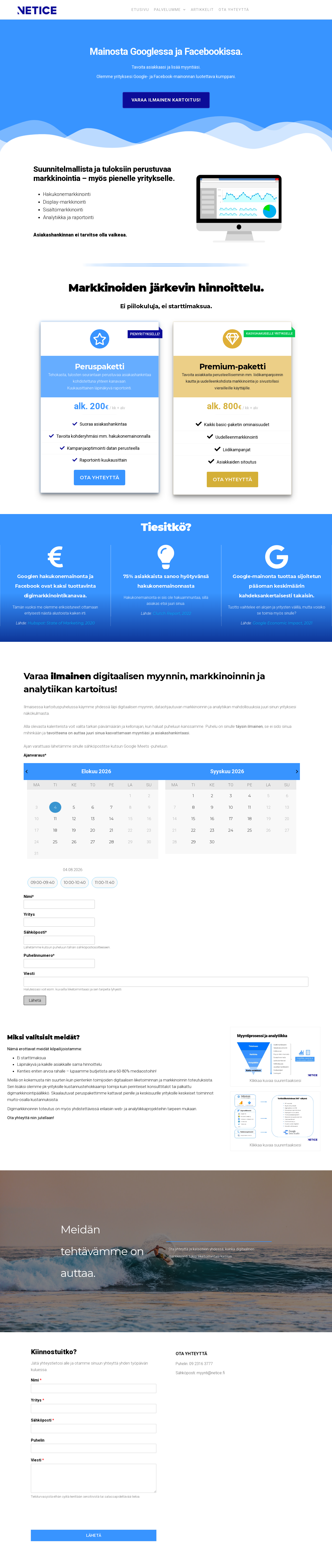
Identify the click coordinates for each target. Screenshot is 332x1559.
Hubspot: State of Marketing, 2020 (61, 623)
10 (231, 807)
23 (212, 830)
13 (93, 818)
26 (74, 841)
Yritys (29, 914)
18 (55, 830)
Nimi (29, 896)
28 (111, 841)
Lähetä (35, 1000)
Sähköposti (35, 932)
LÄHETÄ (93, 1535)
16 (212, 818)
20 (92, 830)
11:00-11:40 (104, 882)
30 (212, 841)
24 (230, 830)
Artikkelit (202, 9)
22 (193, 830)
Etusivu (140, 9)
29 (193, 841)
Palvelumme (167, 9)
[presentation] (67, 1522)
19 (74, 830)
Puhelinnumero (39, 955)
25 (55, 841)
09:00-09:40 (43, 882)
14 (111, 818)
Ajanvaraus (35, 755)
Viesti (29, 973)
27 (92, 841)
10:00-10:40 (75, 882)
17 (231, 818)
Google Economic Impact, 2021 (282, 623)
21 (111, 830)
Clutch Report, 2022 (172, 613)
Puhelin (37, 1440)
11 (55, 818)
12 (74, 818)
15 (193, 818)
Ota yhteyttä (234, 9)
